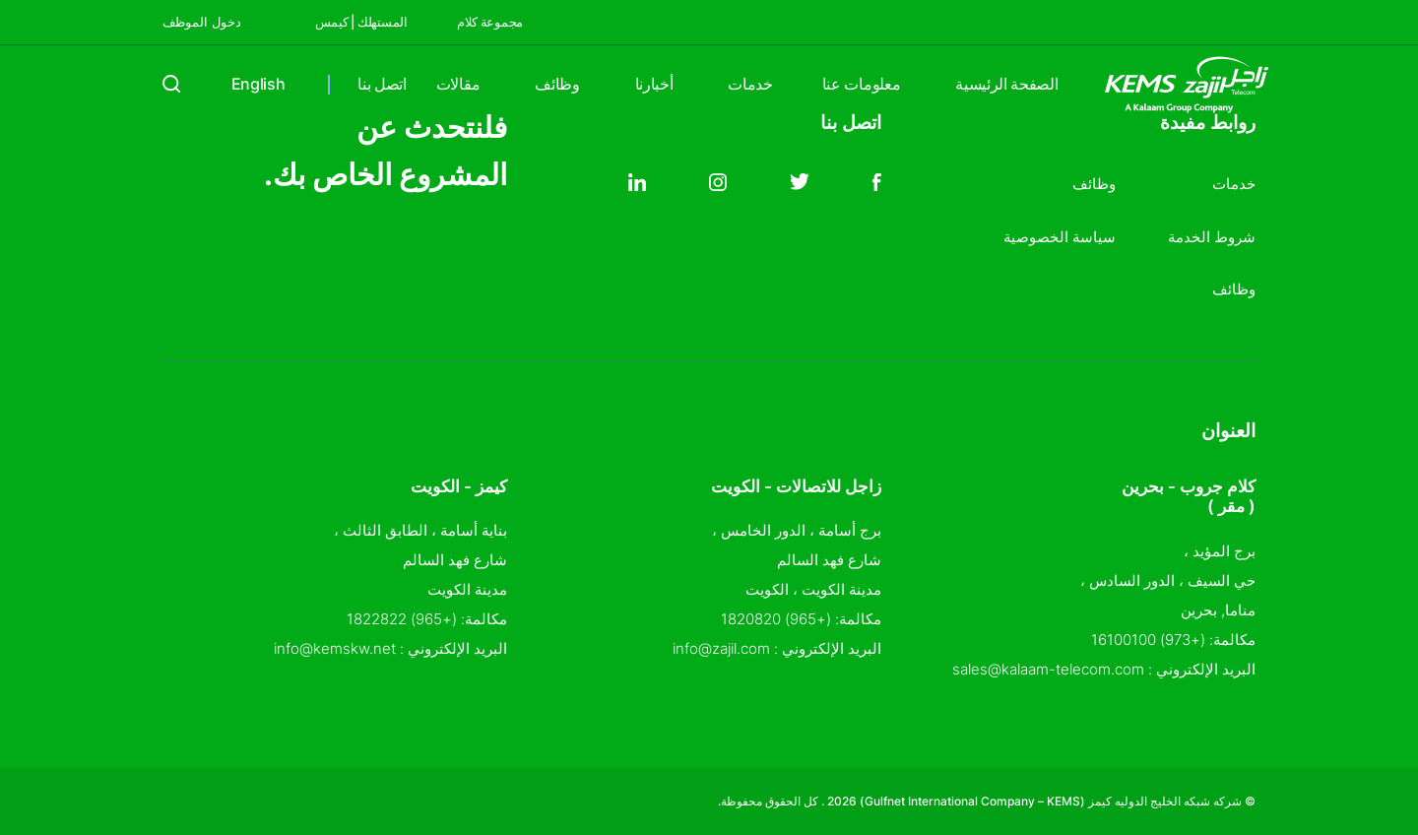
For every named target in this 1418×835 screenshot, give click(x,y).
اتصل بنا (381, 84)
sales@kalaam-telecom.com (1048, 669)
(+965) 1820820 (776, 619)
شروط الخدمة (1212, 236)
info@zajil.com (721, 648)
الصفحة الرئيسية (1006, 84)
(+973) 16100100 (1148, 639)
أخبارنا (654, 84)
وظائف (557, 84)
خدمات (750, 84)
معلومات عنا (861, 84)
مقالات (458, 84)
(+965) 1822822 (402, 619)
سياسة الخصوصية (1059, 236)
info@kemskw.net (335, 648)
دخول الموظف (214, 22)
